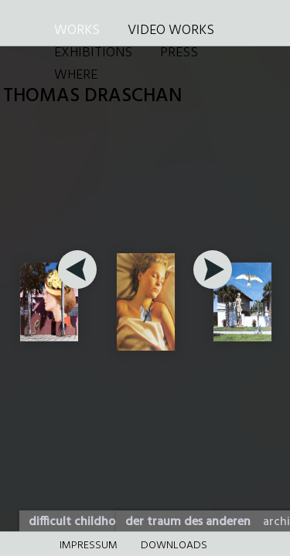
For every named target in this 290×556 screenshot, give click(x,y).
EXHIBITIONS (93, 53)
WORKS (77, 30)
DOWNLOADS (174, 545)
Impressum (89, 545)
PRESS (179, 53)
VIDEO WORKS (171, 30)
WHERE (75, 75)
